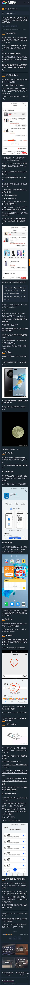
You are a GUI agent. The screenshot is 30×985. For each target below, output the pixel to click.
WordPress (9, 13)
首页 (3, 13)
